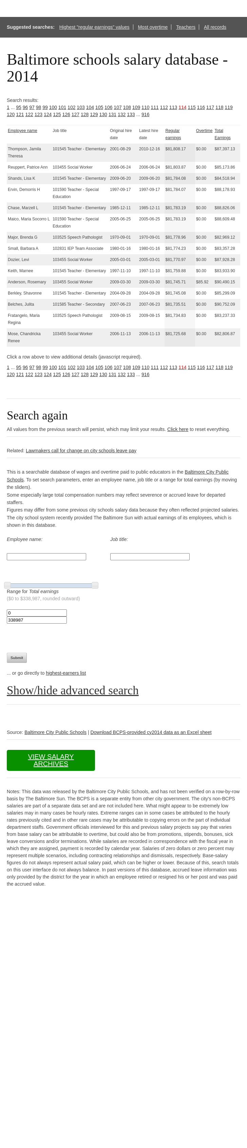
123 (38, 114)
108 (127, 107)
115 (191, 107)
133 (131, 114)
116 (201, 107)
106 (108, 107)
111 (154, 107)
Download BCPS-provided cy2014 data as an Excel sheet (150, 732)
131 (112, 114)
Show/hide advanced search (73, 690)
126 (66, 114)
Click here (177, 429)
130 (103, 114)
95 (18, 107)
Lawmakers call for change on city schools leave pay (81, 450)
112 (164, 107)
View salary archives (51, 760)
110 (145, 107)
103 (80, 107)
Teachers (185, 27)
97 (32, 107)
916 (145, 114)
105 (99, 107)
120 (11, 114)
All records (215, 27)
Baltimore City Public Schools (55, 732)
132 (122, 114)
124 (48, 114)
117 (210, 107)
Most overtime (153, 27)
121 (20, 114)
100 (53, 107)
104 (90, 107)
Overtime (204, 130)
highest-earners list (66, 673)
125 (57, 114)
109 (136, 107)
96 (25, 107)
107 (117, 107)
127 (75, 114)
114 (182, 107)
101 (62, 107)
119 (228, 107)
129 (94, 114)
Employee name (22, 130)
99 (45, 107)
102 (71, 107)
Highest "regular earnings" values (94, 27)
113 (173, 107)
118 (219, 107)
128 (85, 114)
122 (29, 114)
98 (38, 107)
